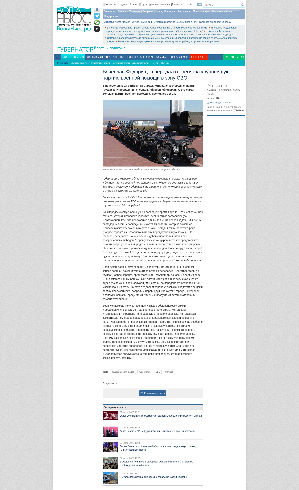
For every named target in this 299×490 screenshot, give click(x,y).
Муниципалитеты (121, 63)
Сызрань (147, 11)
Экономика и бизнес (98, 57)
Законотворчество (141, 63)
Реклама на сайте (182, 4)
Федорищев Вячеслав (123, 372)
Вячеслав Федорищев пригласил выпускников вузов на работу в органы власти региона (168, 41)
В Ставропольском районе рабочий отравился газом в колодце (153, 477)
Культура (160, 57)
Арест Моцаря (122, 22)
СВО (158, 372)
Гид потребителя (234, 57)
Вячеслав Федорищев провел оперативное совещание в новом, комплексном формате (157, 27)
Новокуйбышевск (165, 11)
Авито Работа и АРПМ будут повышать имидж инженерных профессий (157, 431)
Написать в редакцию (116, 4)
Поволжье (109, 11)
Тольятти (134, 11)
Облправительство (79, 63)
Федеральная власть (100, 63)
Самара (122, 11)
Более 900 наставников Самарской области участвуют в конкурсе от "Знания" (161, 415)
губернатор (145, 372)
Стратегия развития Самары (169, 22)
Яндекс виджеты (159, 4)
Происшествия (135, 57)
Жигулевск (184, 11)
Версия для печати (220, 102)
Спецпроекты (199, 57)
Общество (118, 57)
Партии (155, 63)
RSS (134, 4)
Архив (143, 4)
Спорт (149, 57)
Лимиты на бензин (142, 22)
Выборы (165, 63)
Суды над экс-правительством (215, 22)
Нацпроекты (111, 16)
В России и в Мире (178, 57)
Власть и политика (109, 47)
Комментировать (153, 393)
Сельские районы (222, 11)
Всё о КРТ (191, 22)
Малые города (201, 11)
